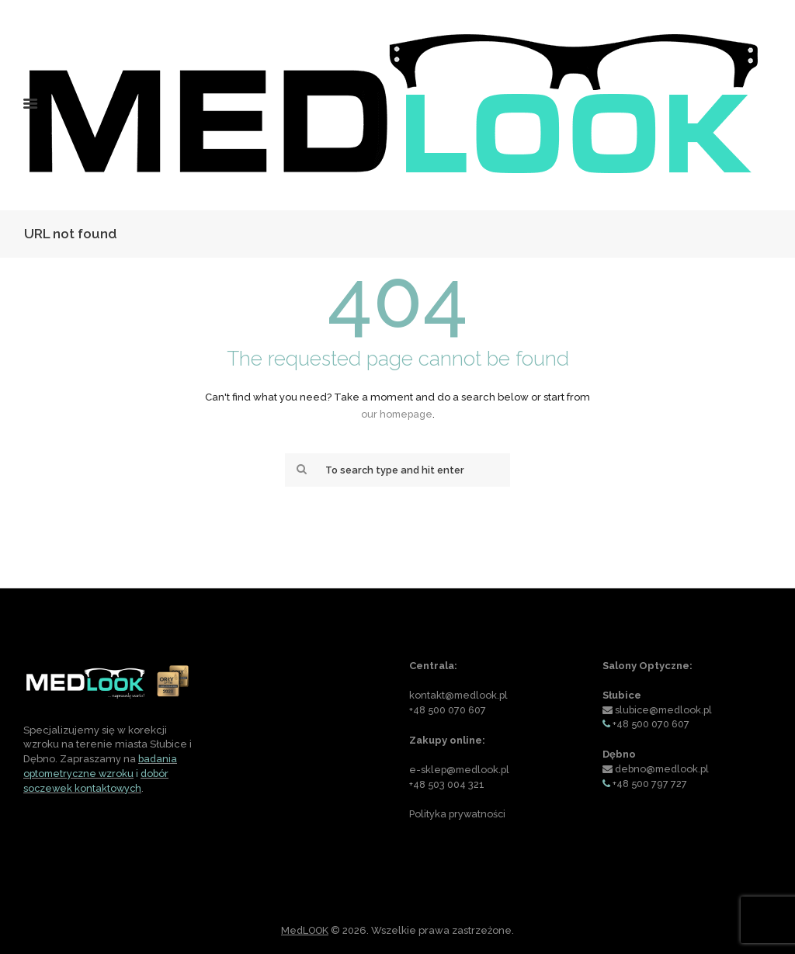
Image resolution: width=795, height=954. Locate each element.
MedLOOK (305, 930)
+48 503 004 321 (447, 784)
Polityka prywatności (458, 814)
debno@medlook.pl (664, 769)
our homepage (396, 414)
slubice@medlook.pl (666, 710)
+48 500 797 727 (651, 783)
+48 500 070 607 (448, 710)
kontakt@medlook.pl (460, 696)
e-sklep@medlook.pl (461, 769)
